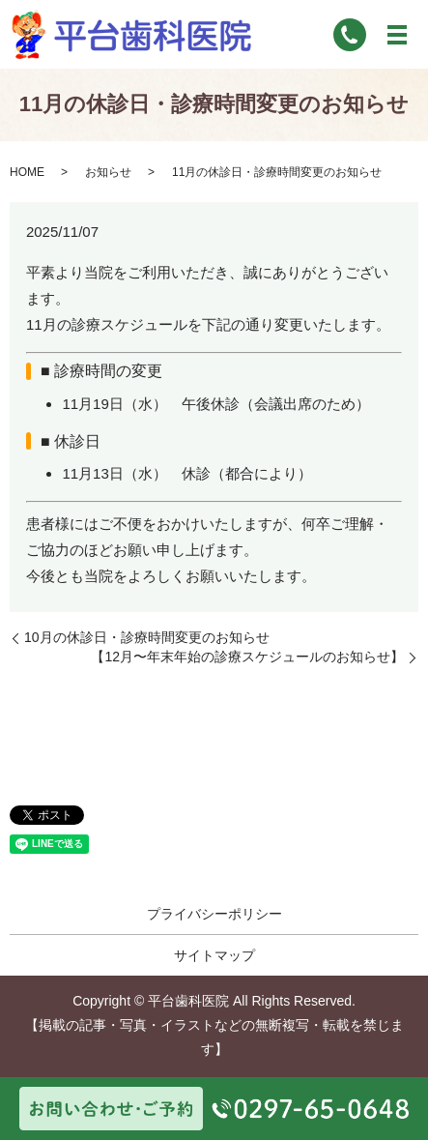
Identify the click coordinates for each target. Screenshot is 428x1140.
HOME (27, 172)
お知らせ (108, 172)
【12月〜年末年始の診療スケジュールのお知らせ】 (247, 656)
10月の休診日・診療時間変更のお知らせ (147, 637)
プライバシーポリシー (214, 913)
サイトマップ (214, 955)
